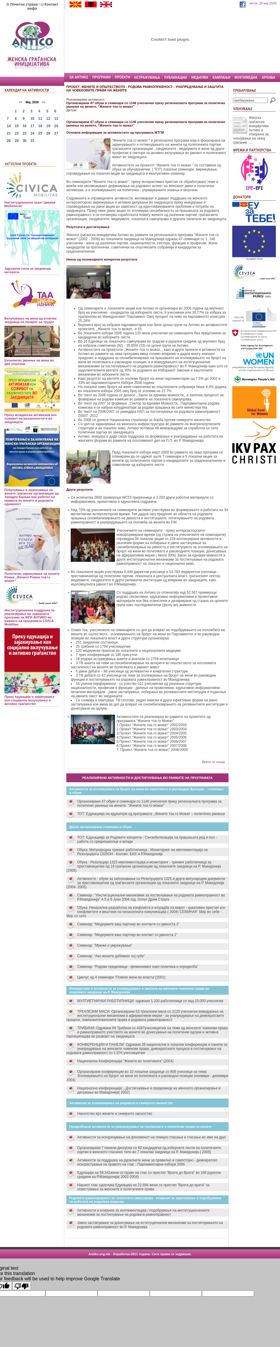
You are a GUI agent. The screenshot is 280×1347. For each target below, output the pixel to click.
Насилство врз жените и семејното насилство (114, 1114)
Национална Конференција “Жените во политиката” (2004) (125, 1061)
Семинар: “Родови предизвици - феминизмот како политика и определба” (137, 967)
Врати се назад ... (215, 762)
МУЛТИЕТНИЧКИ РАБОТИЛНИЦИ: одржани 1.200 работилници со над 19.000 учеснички (150, 1001)
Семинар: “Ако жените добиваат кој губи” (111, 956)
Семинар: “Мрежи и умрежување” (104, 945)
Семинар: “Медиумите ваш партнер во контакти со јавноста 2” (128, 924)
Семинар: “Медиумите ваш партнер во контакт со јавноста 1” (127, 935)
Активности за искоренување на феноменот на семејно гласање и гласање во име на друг (151, 1137)
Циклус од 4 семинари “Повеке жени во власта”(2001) (121, 977)
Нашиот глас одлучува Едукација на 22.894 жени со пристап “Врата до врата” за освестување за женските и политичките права (143, 1187)
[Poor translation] (21, 1285)
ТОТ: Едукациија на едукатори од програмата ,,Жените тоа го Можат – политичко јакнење (151, 814)
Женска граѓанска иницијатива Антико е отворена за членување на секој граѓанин (251, 130)
